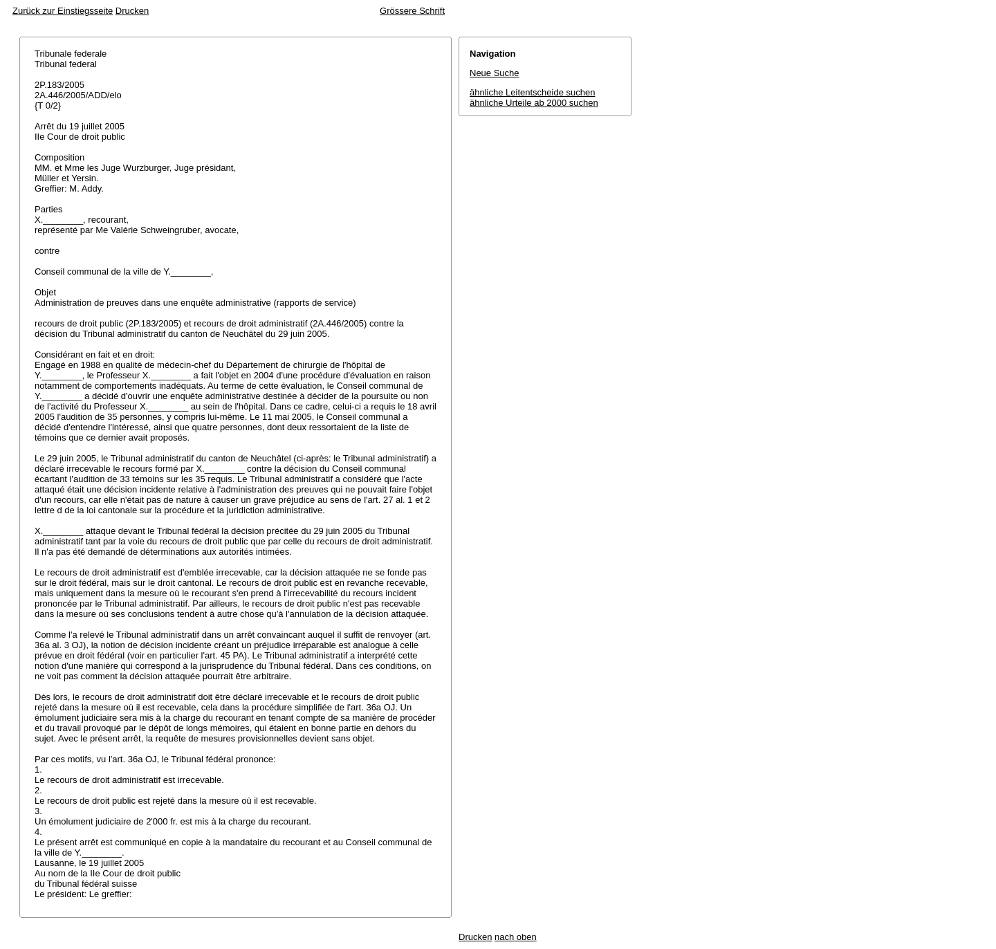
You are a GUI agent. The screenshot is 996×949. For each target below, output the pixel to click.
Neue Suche (494, 73)
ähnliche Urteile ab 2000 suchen (534, 103)
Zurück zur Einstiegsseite (62, 11)
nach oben (516, 937)
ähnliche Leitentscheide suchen (532, 92)
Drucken (132, 11)
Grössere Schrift (412, 11)
